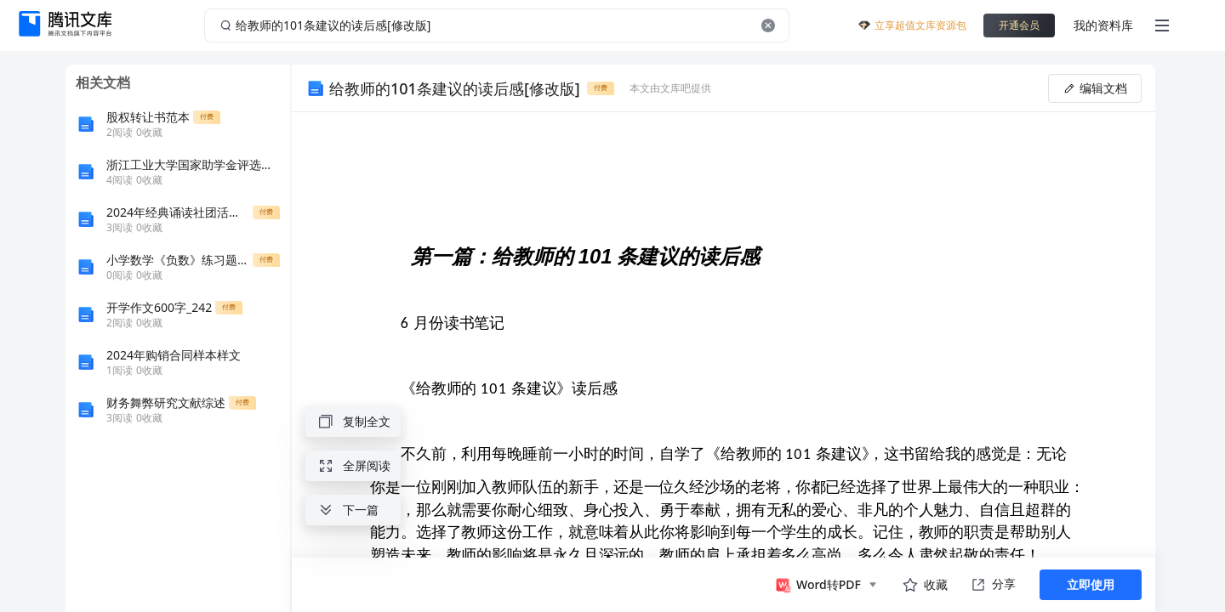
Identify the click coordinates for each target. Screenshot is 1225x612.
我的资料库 (1103, 25)
